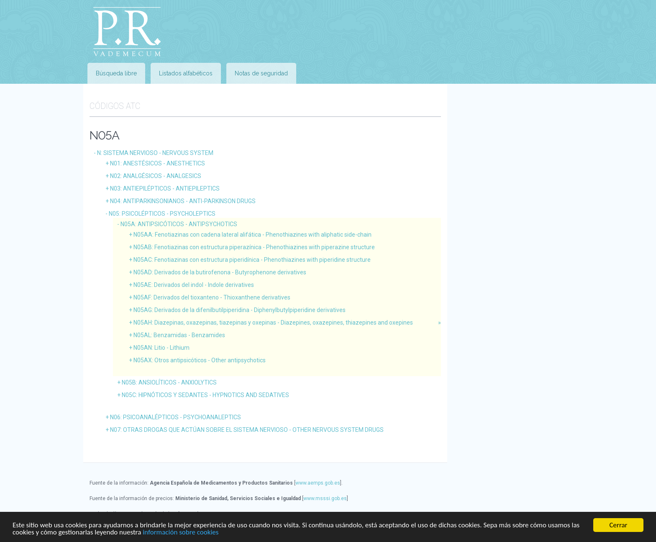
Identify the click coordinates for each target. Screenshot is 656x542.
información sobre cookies (180, 532)
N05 (162, 213)
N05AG (239, 310)
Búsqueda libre (116, 73)
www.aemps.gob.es (317, 483)
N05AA (252, 234)
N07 (247, 429)
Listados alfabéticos (186, 73)
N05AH (273, 322)
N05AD (219, 272)
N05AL (179, 335)
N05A (178, 224)
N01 (157, 163)
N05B (169, 382)
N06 (175, 417)
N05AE (193, 284)
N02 (155, 176)
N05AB (254, 247)
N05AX (199, 360)
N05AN (161, 347)
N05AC (252, 259)
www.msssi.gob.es (325, 498)
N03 (165, 188)
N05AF (211, 297)
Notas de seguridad (261, 73)
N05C (205, 395)
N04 (183, 201)
